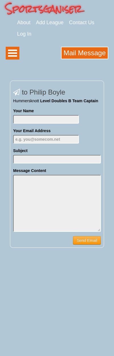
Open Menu (12, 53)
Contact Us (81, 22)
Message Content (29, 170)
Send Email (87, 240)
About (23, 22)
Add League (50, 22)
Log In (24, 34)
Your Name (23, 111)
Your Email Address (31, 130)
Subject (20, 150)
